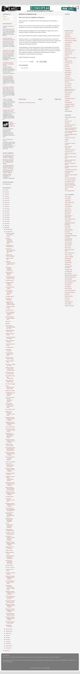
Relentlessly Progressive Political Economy (70, 90)
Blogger (48, 668)
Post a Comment (24, 67)
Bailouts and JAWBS (10, 390)
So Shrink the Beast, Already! (10, 287)
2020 (5, 202)
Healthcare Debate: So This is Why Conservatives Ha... (10, 369)
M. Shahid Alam (68, 271)
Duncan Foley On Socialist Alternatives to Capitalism (8, 51)
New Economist (68, 83)
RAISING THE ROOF (8, 76)
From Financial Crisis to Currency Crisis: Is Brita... (10, 430)
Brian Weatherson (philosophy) (69, 216)
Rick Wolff (67, 294)
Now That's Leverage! (10, 383)
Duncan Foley (68, 228)
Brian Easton (67, 213)
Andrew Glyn (68, 204)
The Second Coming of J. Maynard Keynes (10, 235)
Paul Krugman (68, 85)
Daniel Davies (68, 46)
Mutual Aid (8, 321)
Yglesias (67, 109)
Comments (7, 19)
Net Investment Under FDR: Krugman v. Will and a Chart (10, 449)
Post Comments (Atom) (30, 102)
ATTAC (66, 119)
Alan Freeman (68, 196)
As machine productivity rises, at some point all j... (8, 166)
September (8, 631)
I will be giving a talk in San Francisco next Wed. (10, 597)
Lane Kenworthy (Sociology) (68, 267)
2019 (5, 204)
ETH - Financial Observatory (68, 147)
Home (40, 99)
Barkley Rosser (68, 210)
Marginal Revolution (69, 80)
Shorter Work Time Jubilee (10, 553)
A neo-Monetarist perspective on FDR (9, 354)
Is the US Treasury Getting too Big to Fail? (10, 318)
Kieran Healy (68, 264)
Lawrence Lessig (68, 269)
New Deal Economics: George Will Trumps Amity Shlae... (9, 240)
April (7, 641)
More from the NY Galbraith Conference (10, 284)
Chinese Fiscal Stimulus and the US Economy (10, 465)
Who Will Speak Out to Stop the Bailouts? (10, 458)
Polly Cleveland (68, 288)
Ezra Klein (67, 66)
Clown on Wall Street (10, 426)
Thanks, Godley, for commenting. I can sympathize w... (7, 176)
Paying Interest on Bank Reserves (9, 246)
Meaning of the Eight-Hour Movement (10, 601)
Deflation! (8, 323)
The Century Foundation (70, 179)
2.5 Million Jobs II (10, 310)
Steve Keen (67, 298)
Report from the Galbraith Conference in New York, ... (10, 413)
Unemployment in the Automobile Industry (10, 394)
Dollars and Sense (69, 52)
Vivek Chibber (68, 303)
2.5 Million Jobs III (10, 296)
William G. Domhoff (69, 305)
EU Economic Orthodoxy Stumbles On (9, 269)
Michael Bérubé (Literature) (71, 275)
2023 (5, 196)
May (7, 639)
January (7, 648)
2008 (5, 227)
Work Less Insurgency (10, 461)
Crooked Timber (68, 42)
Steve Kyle (67, 300)
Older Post (58, 99)
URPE (66, 188)
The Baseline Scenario (69, 98)
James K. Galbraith (69, 256)
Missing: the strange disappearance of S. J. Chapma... (10, 419)
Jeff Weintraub (68, 258)
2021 (5, 200)
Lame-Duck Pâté (9, 565)
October (8, 629)
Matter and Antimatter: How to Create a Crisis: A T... (10, 263)
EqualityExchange (69, 229)
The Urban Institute (69, 186)
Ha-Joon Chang (68, 242)
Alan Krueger (68, 198)
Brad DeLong (68, 212)
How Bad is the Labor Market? (10, 573)
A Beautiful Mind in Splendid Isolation (10, 614)
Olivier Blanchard (69, 282)
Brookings (67, 123)
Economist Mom (68, 60)
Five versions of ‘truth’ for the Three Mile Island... (9, 292)
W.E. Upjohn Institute (69, 190)
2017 (5, 208)
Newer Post (22, 99)
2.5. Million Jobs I (9, 347)
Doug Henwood (68, 53)
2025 (5, 192)
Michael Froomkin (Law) (70, 277)
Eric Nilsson (67, 231)
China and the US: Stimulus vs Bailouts (9, 273)
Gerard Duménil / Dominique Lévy (68, 239)
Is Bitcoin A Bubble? (7, 99)
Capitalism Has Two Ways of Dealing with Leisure (8, 110)
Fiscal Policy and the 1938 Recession (10, 533)
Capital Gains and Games (70, 38)
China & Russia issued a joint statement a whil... (8, 170)
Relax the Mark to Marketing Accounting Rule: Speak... (10, 514)
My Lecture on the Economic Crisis (10, 373)
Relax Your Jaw (68, 87)
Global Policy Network (70, 149)
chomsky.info (68, 220)
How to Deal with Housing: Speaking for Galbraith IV (10, 509)
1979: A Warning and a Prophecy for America (10, 313)
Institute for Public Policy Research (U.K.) (70, 160)
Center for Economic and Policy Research (70, 125)
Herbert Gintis (68, 247)
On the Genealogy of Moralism (10, 341)
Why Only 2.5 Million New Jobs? (10, 365)
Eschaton (67, 64)
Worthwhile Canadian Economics (69, 107)
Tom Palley (67, 100)
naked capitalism (68, 111)
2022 (5, 198)
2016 (5, 210)
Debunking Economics (70, 50)
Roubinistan (67, 94)
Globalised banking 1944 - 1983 (10, 331)
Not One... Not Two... (10, 567)
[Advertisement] (40, 85)
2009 (5, 225)
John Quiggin (68, 74)
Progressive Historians (70, 292)
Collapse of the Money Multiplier (10, 255)
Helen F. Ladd (68, 245)
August (7, 633)
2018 (5, 206)
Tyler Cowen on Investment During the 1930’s (10, 327)
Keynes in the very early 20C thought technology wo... (8, 161)
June (7, 637)
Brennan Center (68, 121)
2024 (5, 194)
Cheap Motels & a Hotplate (71, 40)
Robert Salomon (68, 92)
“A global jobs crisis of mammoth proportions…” (10, 557)
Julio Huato (67, 76)
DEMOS (67, 139)
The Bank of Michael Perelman (10, 474)
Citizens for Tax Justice (70, 137)
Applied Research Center (70, 117)
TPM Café (67, 96)
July (7, 635)
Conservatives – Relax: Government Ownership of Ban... (10, 250)
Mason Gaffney (68, 273)
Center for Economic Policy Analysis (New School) (71, 128)
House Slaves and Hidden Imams (9, 381)
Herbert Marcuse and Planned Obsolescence (12, 125)
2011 (5, 221)
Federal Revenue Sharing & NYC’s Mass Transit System (10, 435)
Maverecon (67, 81)
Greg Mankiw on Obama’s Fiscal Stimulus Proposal (10, 303)
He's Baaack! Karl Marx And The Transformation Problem (8, 64)
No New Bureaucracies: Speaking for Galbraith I (9, 525)
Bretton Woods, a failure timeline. (10, 445)
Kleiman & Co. (68, 78)
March (7, 643)
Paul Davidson (68, 284)
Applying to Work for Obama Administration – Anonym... (10, 478)
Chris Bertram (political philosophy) (70, 223)
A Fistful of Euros (69, 32)
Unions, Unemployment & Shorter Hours (10, 387)
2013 (5, 217)
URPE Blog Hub (68, 102)
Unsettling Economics (69, 104)
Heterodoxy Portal (69, 151)
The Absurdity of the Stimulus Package (10, 277)
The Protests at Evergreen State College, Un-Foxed (8, 87)
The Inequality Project (69, 181)
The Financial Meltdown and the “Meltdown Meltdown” (10, 538)
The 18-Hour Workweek (8, 350)
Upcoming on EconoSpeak (9, 625)
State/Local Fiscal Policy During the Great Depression (10, 488)
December (8, 229)
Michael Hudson (68, 279)
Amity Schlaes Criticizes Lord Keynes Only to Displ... (10, 405)
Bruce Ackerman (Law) (70, 219)
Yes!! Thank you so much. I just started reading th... (9, 156)
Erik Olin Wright (68, 233)
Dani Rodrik (67, 44)
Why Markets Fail (9, 496)
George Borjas (68, 70)
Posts (5, 16)
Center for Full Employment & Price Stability (71, 132)
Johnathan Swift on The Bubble (10, 547)
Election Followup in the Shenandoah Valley (10, 582)
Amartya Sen (67, 200)
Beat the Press (68, 36)
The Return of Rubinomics (9, 299)
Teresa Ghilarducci (69, 301)
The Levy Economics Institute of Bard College (70, 184)
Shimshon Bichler (69, 296)
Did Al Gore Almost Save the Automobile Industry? (10, 399)
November (8, 231)
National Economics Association (69, 172)
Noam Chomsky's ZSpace (70, 280)
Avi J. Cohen (67, 208)
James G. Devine (68, 254)
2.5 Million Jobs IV (10, 280)
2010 (5, 223)
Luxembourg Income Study (71, 169)
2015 (5, 213)
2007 (5, 650)
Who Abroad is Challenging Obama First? (9, 562)
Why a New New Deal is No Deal (10, 358)
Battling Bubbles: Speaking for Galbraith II (9, 520)
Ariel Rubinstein (68, 206)
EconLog (67, 55)
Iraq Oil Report (68, 72)
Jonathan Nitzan (68, 262)
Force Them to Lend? (10, 409)
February (8, 645)
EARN (66, 141)
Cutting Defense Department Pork (10, 530)
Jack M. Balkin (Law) (69, 252)
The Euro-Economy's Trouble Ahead (10, 622)
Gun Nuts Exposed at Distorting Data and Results (9, 39)
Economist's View (69, 62)
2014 (5, 215)
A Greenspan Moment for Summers (10, 338)
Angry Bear (67, 34)
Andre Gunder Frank (69, 202)
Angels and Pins (9, 550)
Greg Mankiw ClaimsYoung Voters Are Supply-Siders (10, 587)
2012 (5, 219)
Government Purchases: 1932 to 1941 (10, 500)
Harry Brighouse (68, 243)
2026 (5, 189)
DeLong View (68, 48)
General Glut (67, 68)
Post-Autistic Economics (70, 178)
